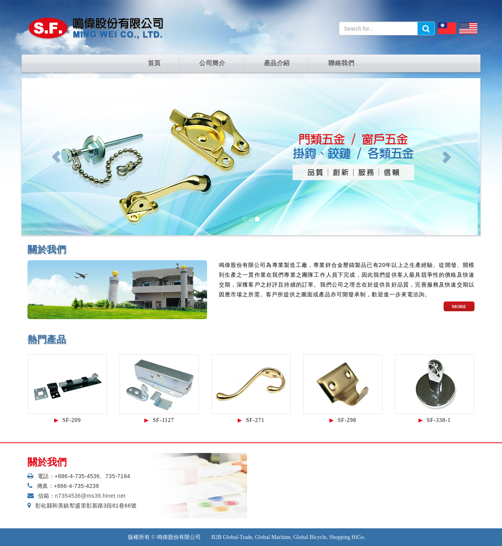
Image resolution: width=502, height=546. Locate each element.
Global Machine (273, 537)
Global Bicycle (309, 537)
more (459, 306)
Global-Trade (237, 537)
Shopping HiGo (346, 537)
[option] (67, 390)
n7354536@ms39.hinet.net (90, 496)
